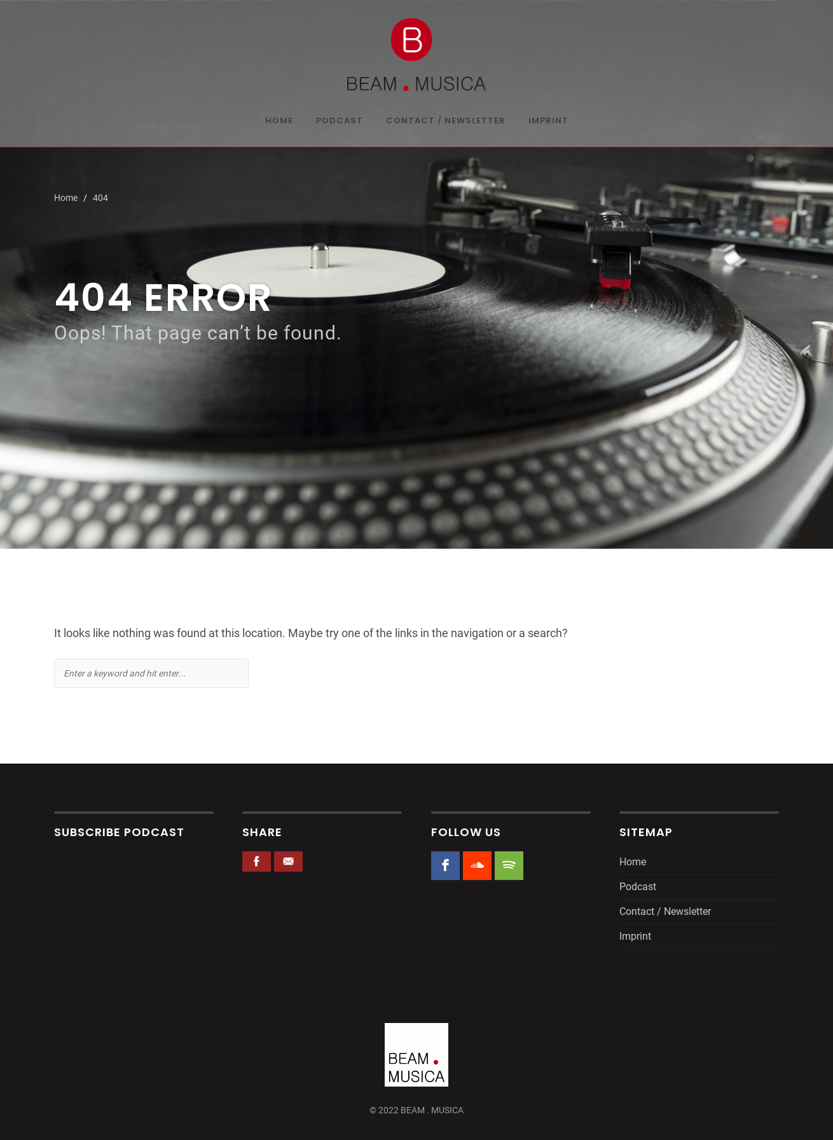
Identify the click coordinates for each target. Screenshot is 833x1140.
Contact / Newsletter (446, 121)
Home (279, 121)
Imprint (548, 121)
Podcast (339, 121)
